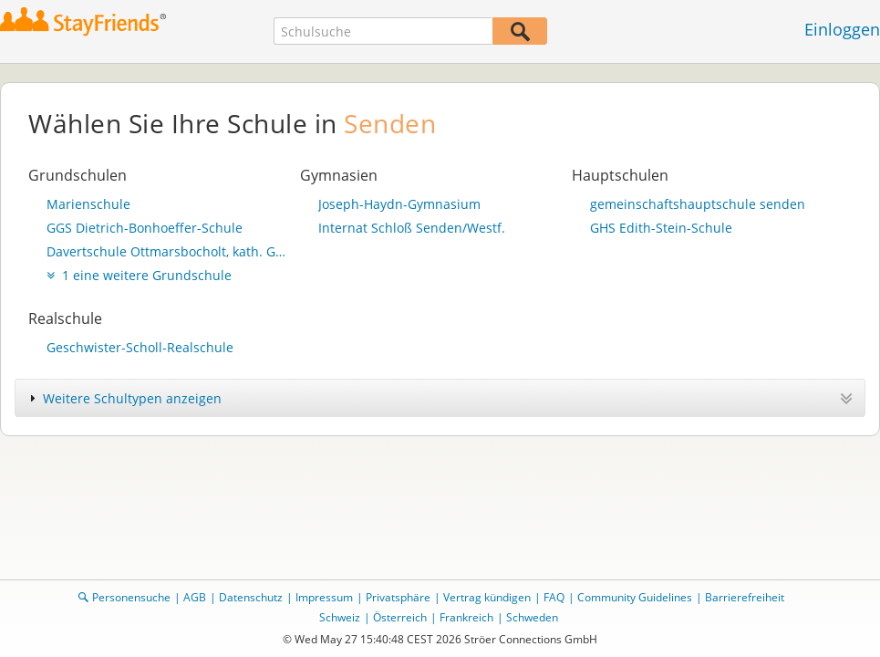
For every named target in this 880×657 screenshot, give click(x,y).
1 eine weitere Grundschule (139, 275)
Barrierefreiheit (744, 597)
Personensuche (131, 597)
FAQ (554, 597)
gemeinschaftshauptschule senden (697, 204)
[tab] (440, 398)
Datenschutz (251, 597)
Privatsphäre (398, 597)
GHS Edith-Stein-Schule (661, 227)
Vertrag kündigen (487, 597)
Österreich (400, 617)
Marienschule (88, 204)
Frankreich (466, 617)
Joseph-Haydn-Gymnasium (399, 204)
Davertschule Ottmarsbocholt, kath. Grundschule (169, 251)
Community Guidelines (634, 597)
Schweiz (339, 617)
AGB (194, 597)
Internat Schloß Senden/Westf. (411, 227)
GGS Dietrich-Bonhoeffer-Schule (145, 227)
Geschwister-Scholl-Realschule (140, 347)
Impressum (324, 597)
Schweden (532, 617)
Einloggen (842, 29)
